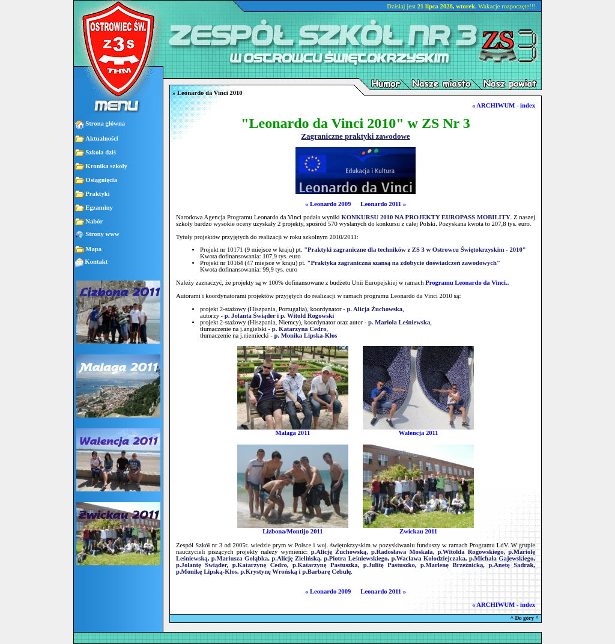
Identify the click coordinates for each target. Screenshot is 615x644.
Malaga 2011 (292, 430)
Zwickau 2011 (418, 529)
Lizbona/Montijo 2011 (292, 529)
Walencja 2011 (418, 430)
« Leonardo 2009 (328, 204)
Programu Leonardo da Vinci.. (467, 282)
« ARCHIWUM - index (503, 105)
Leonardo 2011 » (383, 204)
